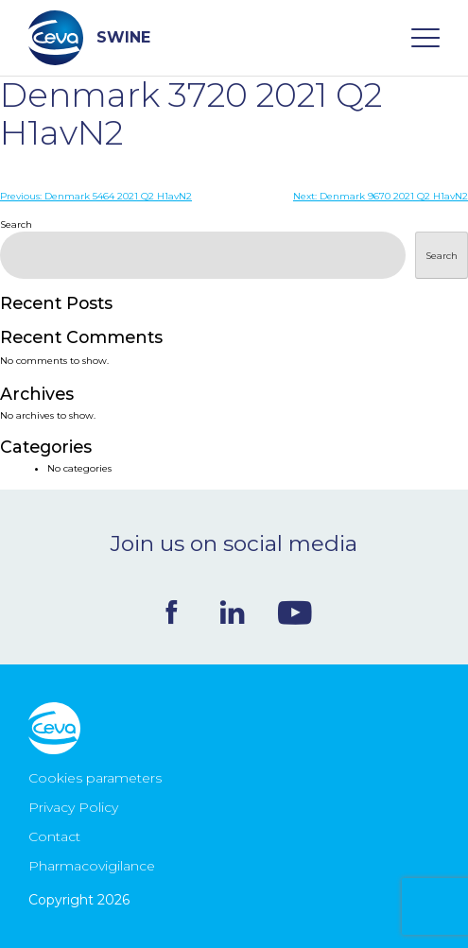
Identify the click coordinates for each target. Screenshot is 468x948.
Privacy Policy (73, 807)
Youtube (295, 612)
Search (16, 224)
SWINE (89, 37)
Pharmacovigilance (91, 865)
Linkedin (232, 612)
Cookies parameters (95, 777)
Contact (54, 836)
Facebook (171, 612)
